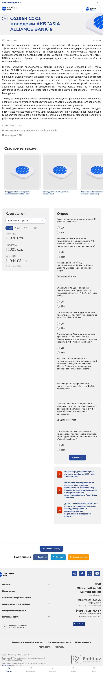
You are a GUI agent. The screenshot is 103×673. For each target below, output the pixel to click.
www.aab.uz (6, 665)
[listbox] (25, 221)
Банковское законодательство (27, 642)
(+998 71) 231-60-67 (88, 610)
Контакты (59, 647)
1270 (98, 584)
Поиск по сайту (83, 642)
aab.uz (9, 9)
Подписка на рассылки (59, 642)
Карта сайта (44, 647)
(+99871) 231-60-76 (89, 600)
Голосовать (77, 457)
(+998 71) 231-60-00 (88, 588)
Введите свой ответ (66, 276)
